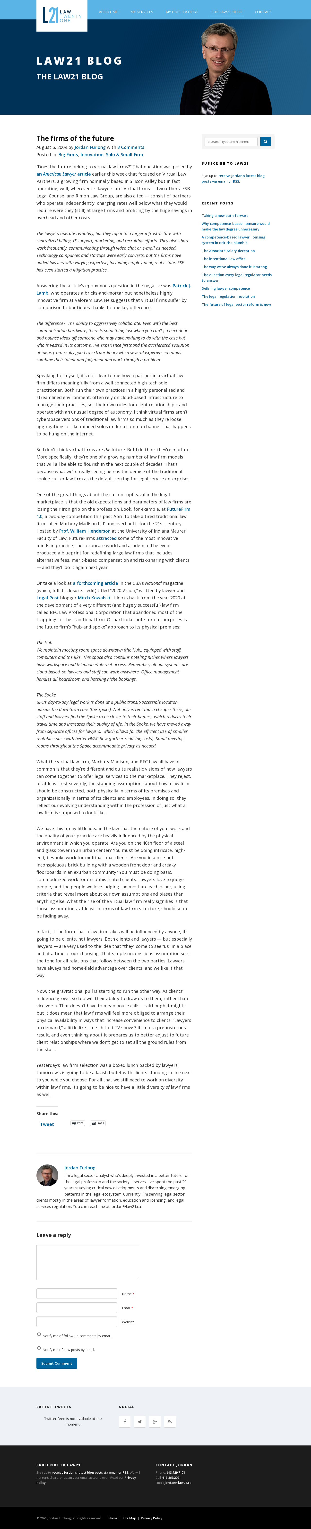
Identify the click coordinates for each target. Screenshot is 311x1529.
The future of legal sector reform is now (236, 304)
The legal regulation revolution (228, 296)
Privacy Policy (151, 1518)
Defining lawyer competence (226, 288)
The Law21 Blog (226, 11)
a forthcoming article (95, 583)
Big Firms (68, 154)
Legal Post (47, 598)
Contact (263, 11)
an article (63, 174)
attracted (106, 538)
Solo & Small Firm (124, 154)
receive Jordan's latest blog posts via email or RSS (90, 1472)
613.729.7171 (176, 1472)
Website (128, 1322)
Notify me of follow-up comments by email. (77, 1336)
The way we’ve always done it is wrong (234, 266)
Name (128, 1293)
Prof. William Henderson (85, 531)
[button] (265, 141)
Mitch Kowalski (94, 598)
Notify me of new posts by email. (69, 1349)
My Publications (182, 11)
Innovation (92, 154)
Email (127, 1308)
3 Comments (130, 147)
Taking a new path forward (225, 215)
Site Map (129, 1518)
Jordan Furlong (90, 147)
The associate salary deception (228, 250)
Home (113, 1518)
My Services (141, 11)
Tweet (47, 1123)
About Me (108, 11)
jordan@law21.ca (178, 1482)
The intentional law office (223, 258)
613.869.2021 (171, 1477)
